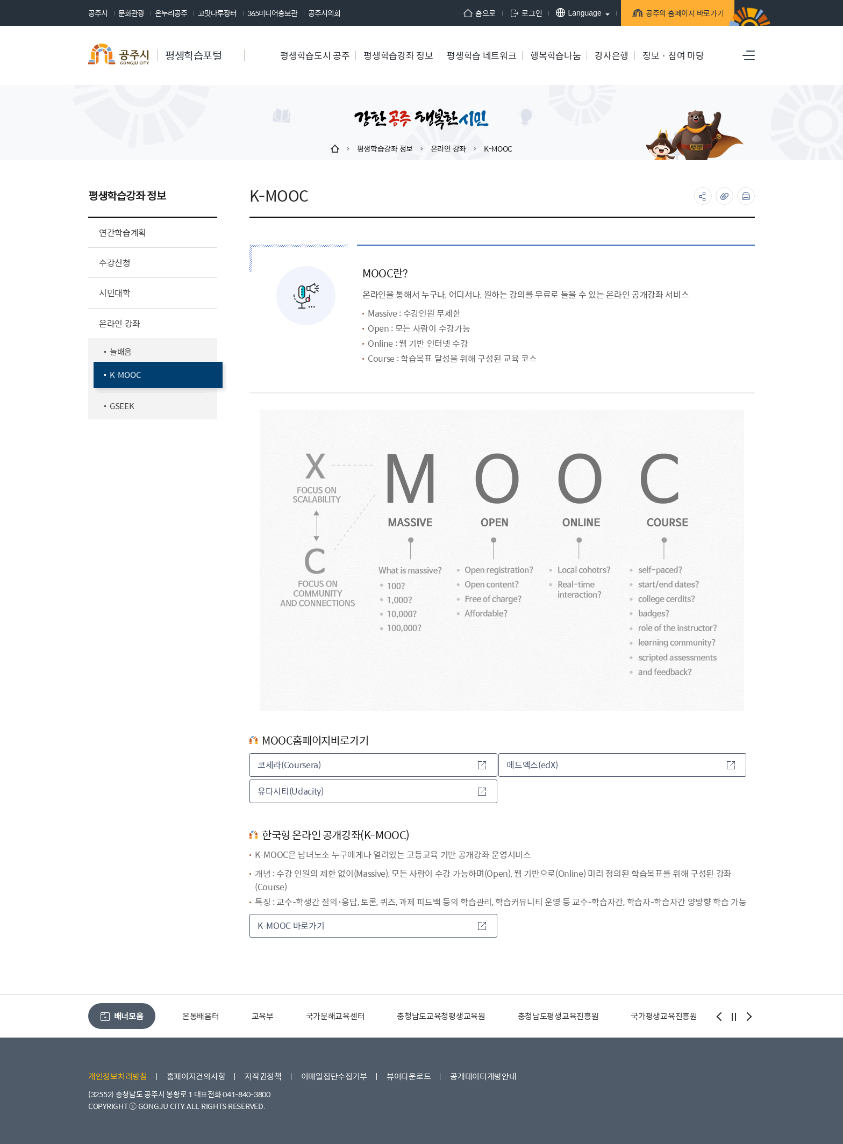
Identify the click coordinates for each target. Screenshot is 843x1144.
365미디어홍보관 (272, 13)
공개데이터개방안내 (483, 1076)
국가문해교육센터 (335, 1016)
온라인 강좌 (448, 148)
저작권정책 (263, 1076)
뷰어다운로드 (409, 1076)
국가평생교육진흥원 (664, 1016)
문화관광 (131, 13)
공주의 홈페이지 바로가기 (676, 14)
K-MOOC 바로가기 (372, 925)
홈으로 (470, 13)
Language (569, 12)
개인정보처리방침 (117, 1076)
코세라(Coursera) (372, 764)
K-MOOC (498, 148)
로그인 (517, 13)
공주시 (98, 13)
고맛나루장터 (217, 13)
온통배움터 (200, 1016)
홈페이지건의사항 (196, 1076)
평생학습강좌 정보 (385, 148)
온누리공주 (171, 13)
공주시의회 (324, 13)
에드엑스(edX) (620, 764)
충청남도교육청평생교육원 (441, 1016)
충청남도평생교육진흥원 (558, 1016)
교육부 (263, 1016)
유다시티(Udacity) (372, 791)
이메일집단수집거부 (334, 1076)
